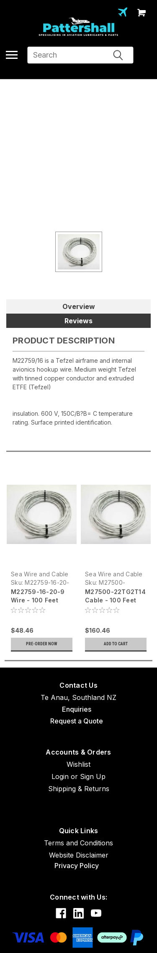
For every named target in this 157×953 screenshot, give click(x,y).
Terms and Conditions (78, 843)
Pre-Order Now (41, 643)
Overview (78, 306)
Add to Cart (116, 643)
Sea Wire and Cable (40, 574)
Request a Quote (76, 721)
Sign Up (93, 776)
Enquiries (76, 709)
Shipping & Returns (78, 788)
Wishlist (78, 764)
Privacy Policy (76, 865)
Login (60, 776)
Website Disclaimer (78, 855)
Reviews (78, 321)
